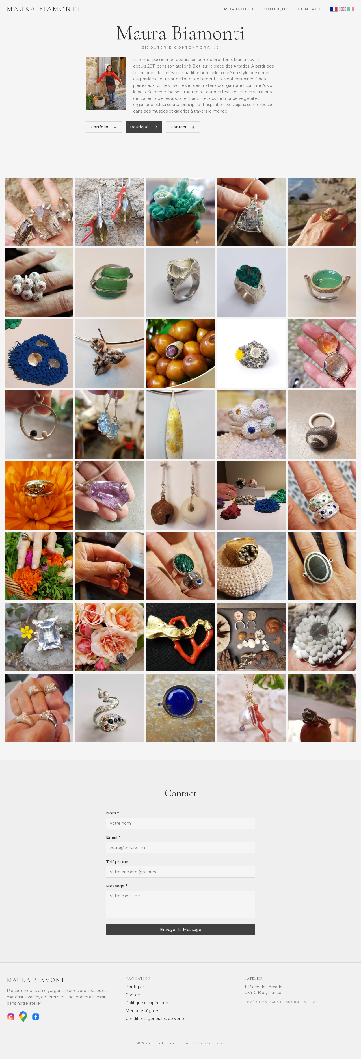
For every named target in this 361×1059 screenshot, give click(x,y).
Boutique (275, 9)
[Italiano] (350, 9)
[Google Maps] (23, 1017)
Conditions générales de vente (156, 1018)
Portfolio (238, 9)
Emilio (218, 1043)
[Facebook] (36, 1017)
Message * (116, 886)
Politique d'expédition (147, 1002)
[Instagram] (11, 1017)
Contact (309, 9)
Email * (113, 837)
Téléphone (117, 861)
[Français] (333, 9)
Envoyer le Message (180, 929)
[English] (342, 9)
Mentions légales (142, 1010)
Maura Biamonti (43, 9)
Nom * (112, 813)
